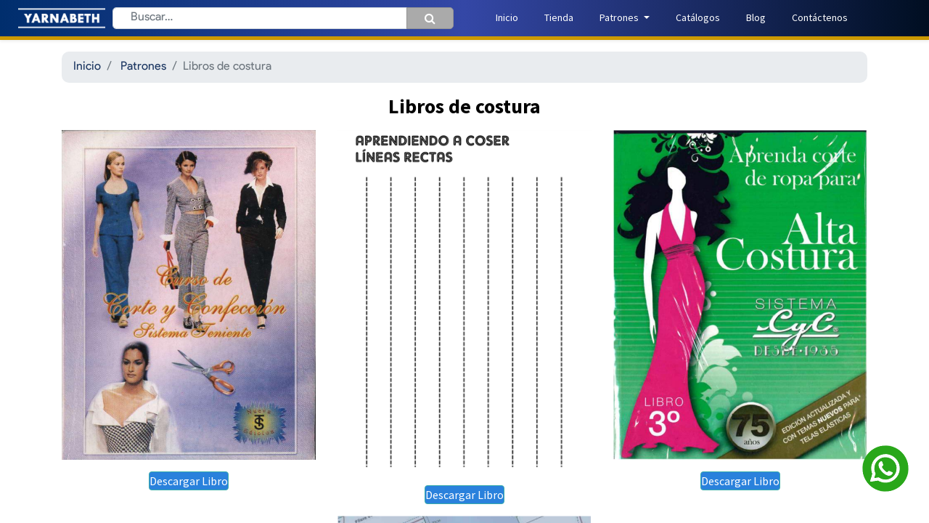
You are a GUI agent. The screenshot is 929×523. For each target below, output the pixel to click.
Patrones (143, 67)
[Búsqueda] (430, 18)
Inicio (87, 67)
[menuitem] (507, 18)
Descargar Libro (189, 481)
